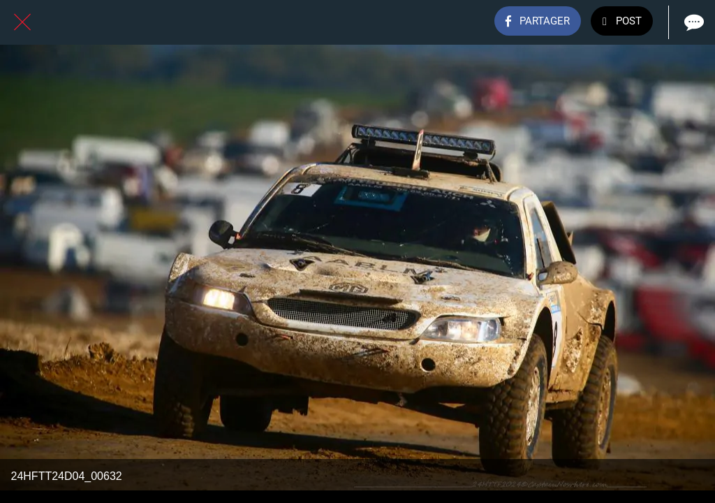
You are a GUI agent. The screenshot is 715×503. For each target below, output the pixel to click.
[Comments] (692, 22)
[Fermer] (22, 22)
